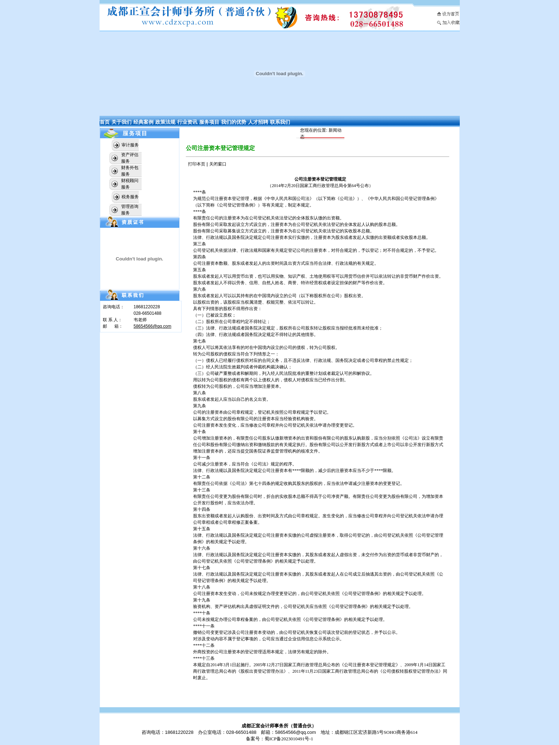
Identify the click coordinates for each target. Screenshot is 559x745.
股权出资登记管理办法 (262, 671)
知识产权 (296, 276)
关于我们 (121, 122)
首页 (105, 122)
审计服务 (130, 144)
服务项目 (209, 122)
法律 (197, 237)
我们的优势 (233, 122)
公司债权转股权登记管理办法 (410, 671)
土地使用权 (320, 276)
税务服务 (130, 196)
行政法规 (214, 237)
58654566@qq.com (152, 326)
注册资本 (231, 218)
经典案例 (143, 122)
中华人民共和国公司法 (288, 198)
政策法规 (165, 122)
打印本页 (196, 164)
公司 (210, 198)
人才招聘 (258, 122)
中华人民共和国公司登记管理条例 (402, 198)
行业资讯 (187, 122)
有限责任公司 (206, 218)
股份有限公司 (206, 224)
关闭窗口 (217, 164)
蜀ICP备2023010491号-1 (289, 738)
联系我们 (280, 122)
